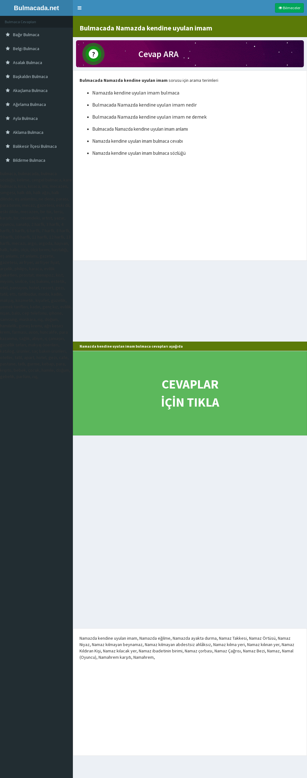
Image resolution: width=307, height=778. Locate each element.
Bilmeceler (289, 7)
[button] (79, 8)
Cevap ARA (158, 54)
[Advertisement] (190, 209)
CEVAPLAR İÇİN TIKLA (190, 393)
